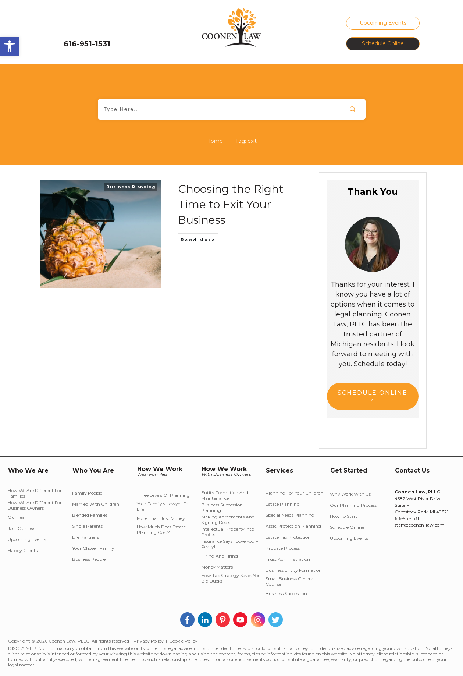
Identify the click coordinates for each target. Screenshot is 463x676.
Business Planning (131, 187)
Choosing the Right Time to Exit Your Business (231, 204)
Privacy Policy (148, 641)
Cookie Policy (183, 641)
